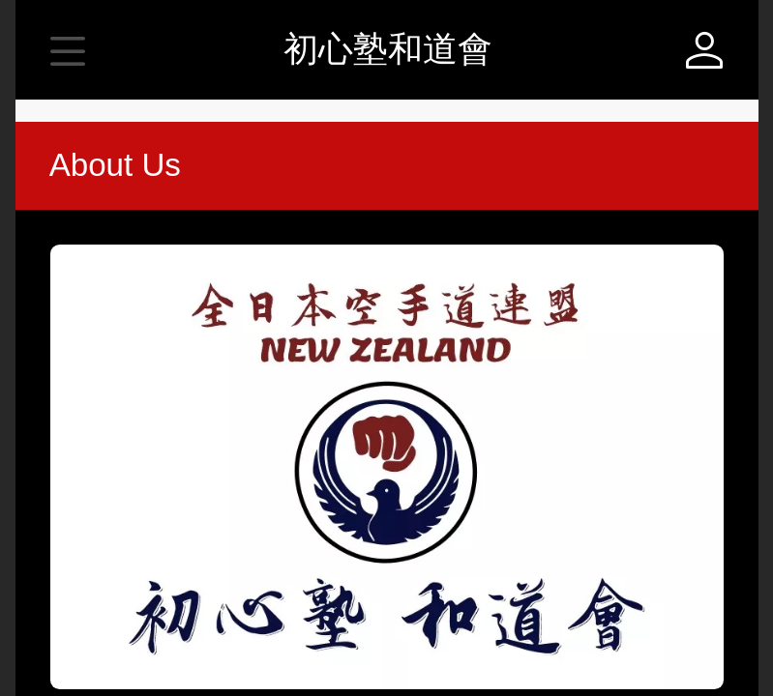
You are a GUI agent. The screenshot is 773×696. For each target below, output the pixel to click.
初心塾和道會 (387, 49)
